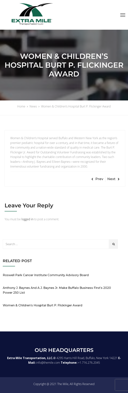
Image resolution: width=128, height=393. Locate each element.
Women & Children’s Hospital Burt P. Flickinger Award (42, 305)
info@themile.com (48, 363)
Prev (97, 179)
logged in (27, 219)
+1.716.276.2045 (89, 363)
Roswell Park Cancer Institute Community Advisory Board (46, 275)
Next (113, 179)
